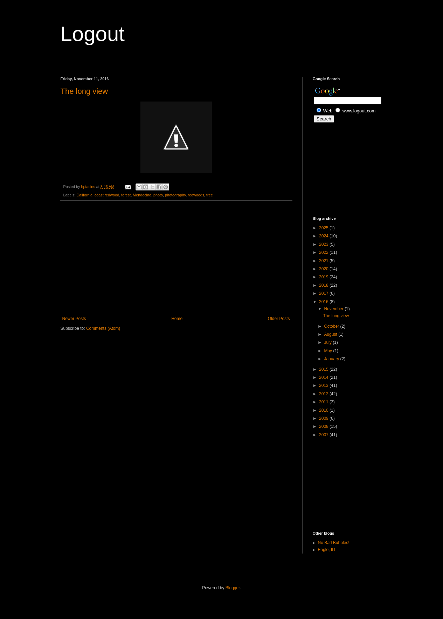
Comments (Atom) (103, 328)
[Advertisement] (176, 258)
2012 (324, 393)
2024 (324, 236)
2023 (324, 244)
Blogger (233, 587)
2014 (324, 377)
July (328, 342)
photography (175, 195)
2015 (324, 369)
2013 (324, 385)
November (334, 308)
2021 (324, 260)
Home (176, 318)
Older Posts (279, 318)
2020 (324, 268)
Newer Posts (74, 318)
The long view (84, 91)
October (332, 326)
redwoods (196, 195)
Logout (93, 34)
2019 (324, 276)
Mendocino (142, 195)
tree (209, 195)
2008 (324, 426)
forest (126, 195)
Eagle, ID (326, 549)
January (332, 358)
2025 (324, 227)
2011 (324, 401)
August (331, 334)
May (328, 350)
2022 (324, 252)
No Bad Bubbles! (333, 542)
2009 (324, 418)
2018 (324, 285)
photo (158, 195)
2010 (324, 410)
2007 (324, 434)
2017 (324, 293)
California (84, 195)
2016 (324, 301)
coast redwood (107, 195)
